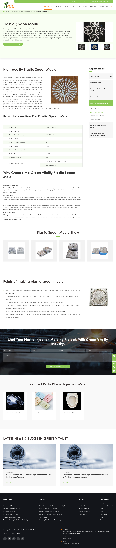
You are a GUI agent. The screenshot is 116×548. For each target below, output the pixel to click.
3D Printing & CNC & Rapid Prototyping (48, 520)
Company (93, 6)
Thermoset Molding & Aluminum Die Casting (14, 520)
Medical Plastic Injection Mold (10, 517)
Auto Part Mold (95, 76)
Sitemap (5, 533)
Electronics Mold (95, 82)
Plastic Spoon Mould (43, 11)
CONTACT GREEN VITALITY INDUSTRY (58, 365)
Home (8, 11)
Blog (85, 6)
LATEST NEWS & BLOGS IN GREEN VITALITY (35, 439)
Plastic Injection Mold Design (45, 503)
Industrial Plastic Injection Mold (10, 508)
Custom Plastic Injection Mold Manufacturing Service (52, 506)
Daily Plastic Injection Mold (27, 11)
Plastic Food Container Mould (99, 109)
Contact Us (104, 6)
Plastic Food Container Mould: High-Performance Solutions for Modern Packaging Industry (85, 474)
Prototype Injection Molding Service (47, 511)
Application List (97, 68)
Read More (9, 481)
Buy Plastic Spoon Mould (13, 44)
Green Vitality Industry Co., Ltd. (19, 530)
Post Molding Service (43, 517)
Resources (76, 6)
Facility (67, 6)
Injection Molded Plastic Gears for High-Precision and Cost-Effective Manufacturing (29, 474)
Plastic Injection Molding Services (46, 508)
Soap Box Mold (95, 119)
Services (58, 6)
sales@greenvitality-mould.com (100, 1)
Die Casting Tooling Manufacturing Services (49, 514)
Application (48, 6)
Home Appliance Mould (98, 97)
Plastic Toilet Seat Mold (97, 115)
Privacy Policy (16, 533)
